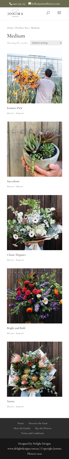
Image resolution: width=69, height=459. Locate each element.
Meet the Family (22, 428)
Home (10, 27)
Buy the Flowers (43, 428)
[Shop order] (46, 42)
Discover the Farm (38, 423)
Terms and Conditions (32, 433)
